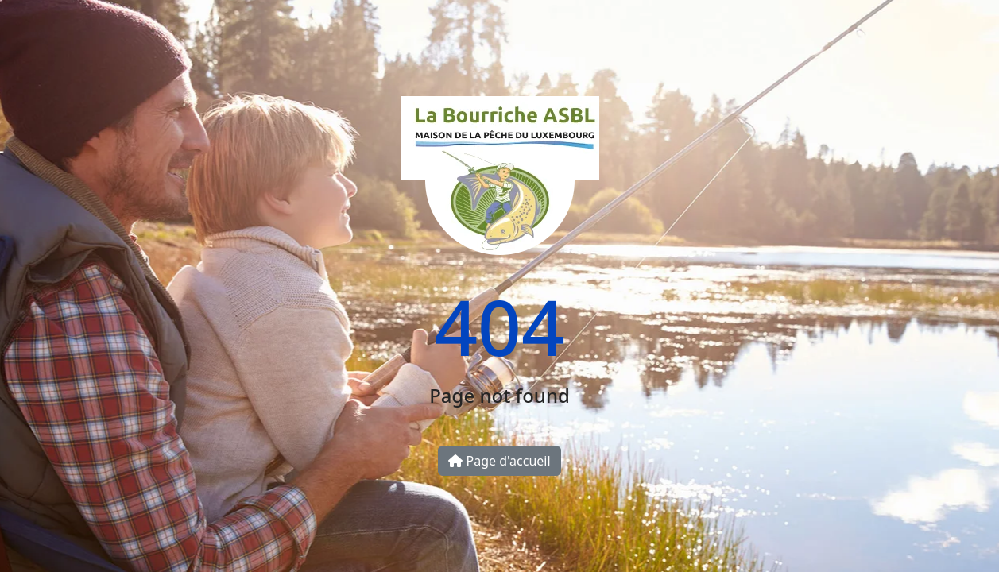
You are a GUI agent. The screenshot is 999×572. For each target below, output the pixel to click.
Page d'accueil (499, 461)
